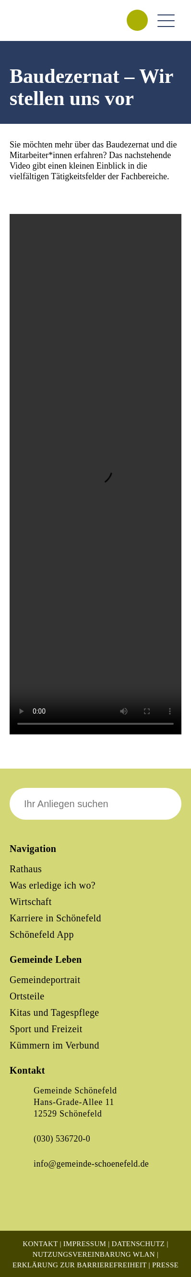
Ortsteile (27, 996)
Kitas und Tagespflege (54, 1012)
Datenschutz (138, 1244)
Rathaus (26, 869)
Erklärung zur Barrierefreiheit (79, 1265)
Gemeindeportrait (45, 979)
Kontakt (40, 1244)
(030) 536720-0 (62, 1139)
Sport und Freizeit (46, 1029)
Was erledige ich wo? (53, 885)
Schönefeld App (42, 934)
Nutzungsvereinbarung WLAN (94, 1254)
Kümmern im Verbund (54, 1045)
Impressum (84, 1244)
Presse (165, 1265)
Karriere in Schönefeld (55, 918)
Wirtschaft (31, 901)
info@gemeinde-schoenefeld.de (91, 1164)
